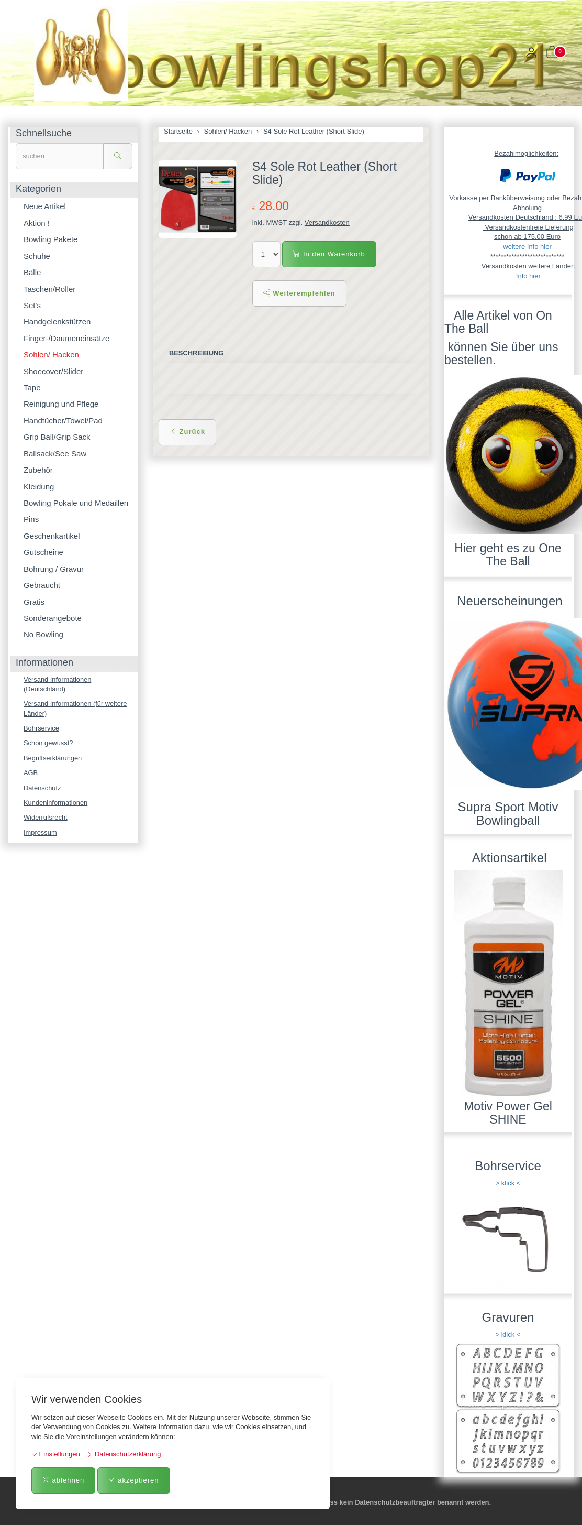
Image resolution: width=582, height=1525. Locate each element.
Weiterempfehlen (299, 293)
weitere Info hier (527, 246)
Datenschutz (42, 788)
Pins (31, 519)
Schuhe (37, 256)
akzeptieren (133, 1480)
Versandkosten (327, 222)
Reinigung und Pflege (61, 403)
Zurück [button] (187, 431)
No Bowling (43, 634)
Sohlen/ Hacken (51, 354)
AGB (31, 773)
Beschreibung (196, 353)
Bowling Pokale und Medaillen (76, 502)
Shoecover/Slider (53, 371)
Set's (32, 305)
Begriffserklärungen (53, 758)
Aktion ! (37, 223)
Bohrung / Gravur (54, 568)
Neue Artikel (45, 206)
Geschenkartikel (52, 535)
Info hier (528, 276)
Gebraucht (42, 585)
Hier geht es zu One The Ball (508, 554)
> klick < (508, 1183)
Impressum (40, 833)
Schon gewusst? (48, 743)
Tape (32, 387)
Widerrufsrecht (46, 818)
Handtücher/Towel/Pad (63, 420)
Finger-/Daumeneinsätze (66, 338)
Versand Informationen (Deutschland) (58, 684)
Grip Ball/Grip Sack (57, 436)
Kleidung (39, 486)
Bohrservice (42, 729)
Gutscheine (43, 552)
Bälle (32, 272)
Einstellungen (55, 1454)
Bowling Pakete (50, 239)
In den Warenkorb (329, 254)
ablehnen (63, 1480)
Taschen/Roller (49, 289)
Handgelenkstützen (57, 321)
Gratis (34, 601)
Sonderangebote (53, 618)
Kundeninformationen (56, 804)
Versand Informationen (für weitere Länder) (76, 709)
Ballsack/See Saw (55, 453)
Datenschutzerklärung (124, 1454)
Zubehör (38, 469)
